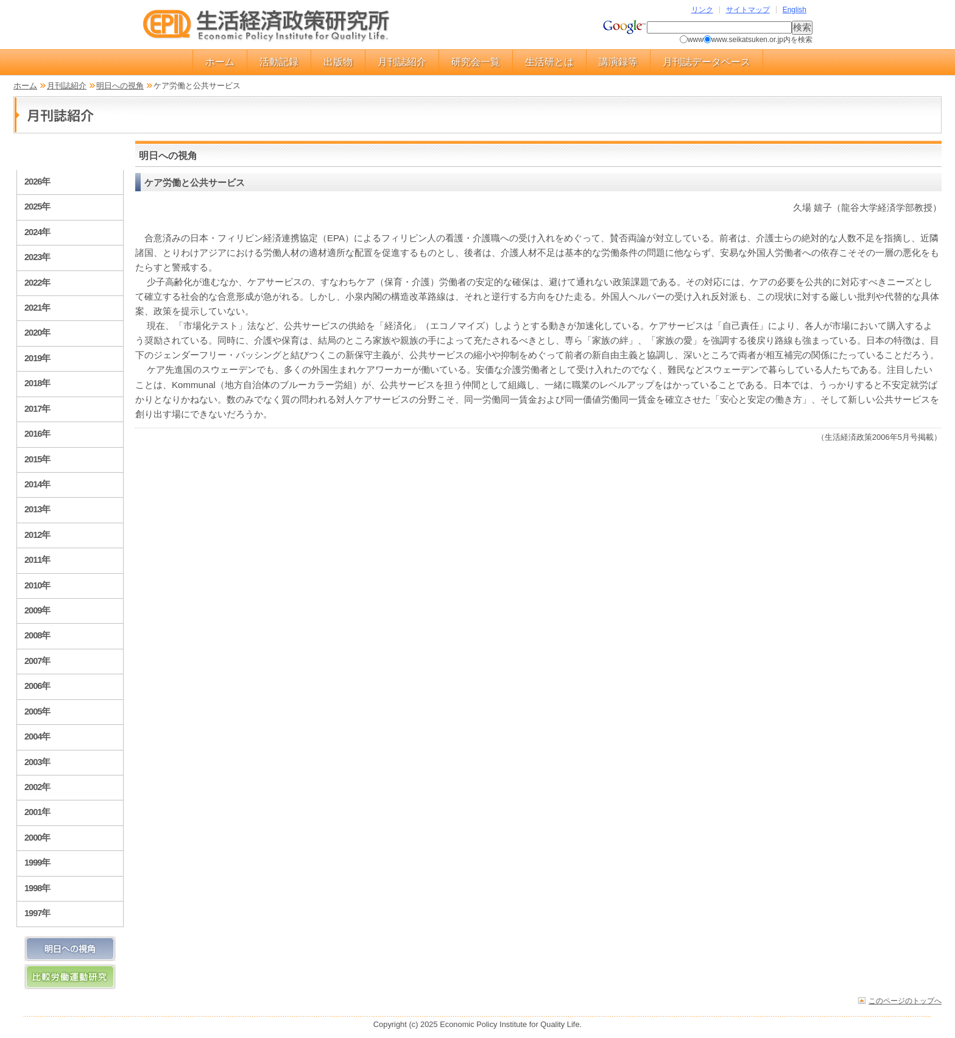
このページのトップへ (905, 1000)
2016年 (37, 434)
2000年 (37, 837)
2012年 (37, 535)
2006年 (37, 686)
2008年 (37, 635)
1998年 (37, 888)
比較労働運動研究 (70, 976)
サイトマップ (748, 9)
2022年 (37, 283)
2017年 (37, 409)
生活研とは (549, 62)
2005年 (37, 711)
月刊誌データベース (706, 62)
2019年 (37, 358)
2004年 (37, 736)
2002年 (37, 787)
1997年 (37, 913)
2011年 (37, 560)
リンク (702, 9)
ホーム (219, 62)
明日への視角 (120, 85)
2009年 (37, 610)
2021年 (37, 307)
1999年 (37, 862)
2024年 (37, 232)
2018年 (37, 383)
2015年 (37, 459)
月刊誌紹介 (402, 62)
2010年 (37, 585)
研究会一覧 (475, 62)
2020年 (37, 332)
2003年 (37, 762)
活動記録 (278, 62)
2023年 (37, 257)
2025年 (37, 206)
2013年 (37, 509)
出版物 (338, 62)
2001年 (37, 812)
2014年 (37, 484)
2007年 (37, 661)
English (794, 9)
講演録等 (618, 62)
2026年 (37, 181)
